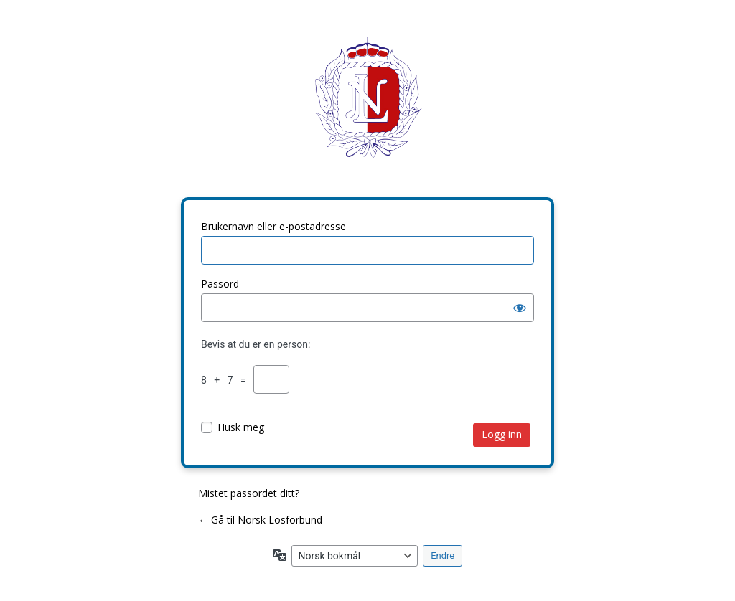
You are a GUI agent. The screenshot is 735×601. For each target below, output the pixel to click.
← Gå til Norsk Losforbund (260, 519)
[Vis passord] (519, 307)
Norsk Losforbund (368, 108)
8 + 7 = (226, 380)
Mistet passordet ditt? (248, 493)
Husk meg (240, 427)
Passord (220, 283)
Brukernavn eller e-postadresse (273, 226)
